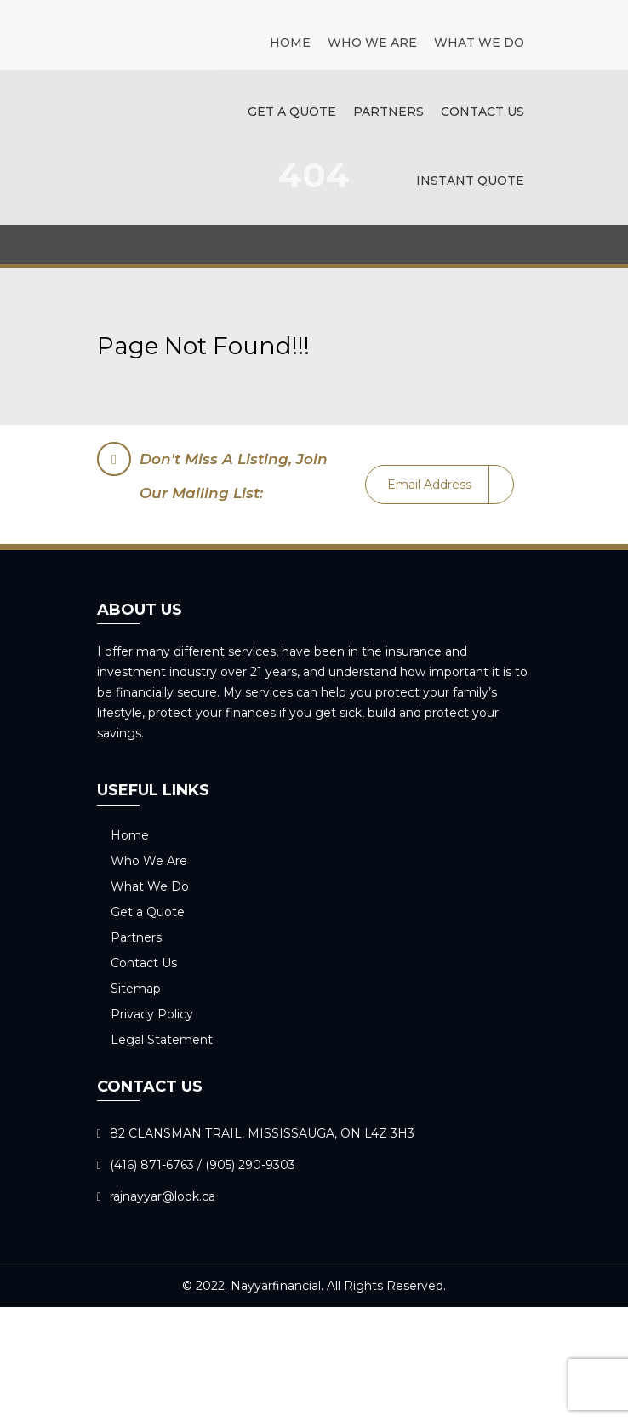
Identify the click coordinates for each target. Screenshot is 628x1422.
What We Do (479, 42)
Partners (388, 111)
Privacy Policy (152, 1014)
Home (290, 42)
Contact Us (482, 111)
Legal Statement (162, 1040)
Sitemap (136, 989)
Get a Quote (292, 111)
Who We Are (372, 42)
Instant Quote (470, 180)
